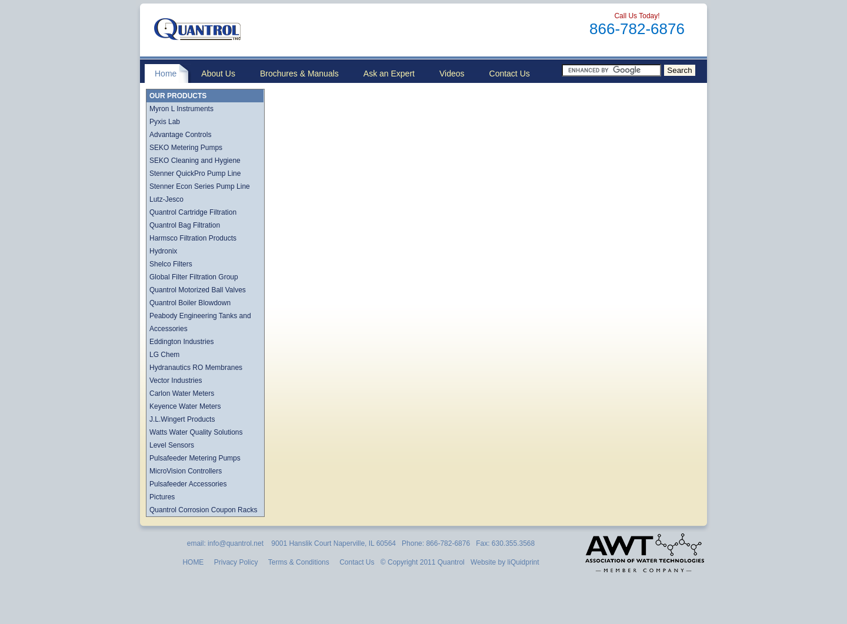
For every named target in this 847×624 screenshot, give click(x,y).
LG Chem (164, 355)
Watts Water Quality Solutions (196, 432)
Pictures (162, 497)
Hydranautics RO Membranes (195, 367)
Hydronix (163, 251)
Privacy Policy (236, 562)
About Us (218, 73)
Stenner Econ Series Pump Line (199, 186)
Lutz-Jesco (166, 199)
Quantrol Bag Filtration (184, 225)
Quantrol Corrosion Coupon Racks (203, 510)
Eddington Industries (181, 342)
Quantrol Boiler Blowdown (190, 303)
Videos (452, 73)
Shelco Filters (170, 264)
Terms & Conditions (298, 562)
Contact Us (509, 73)
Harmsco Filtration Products (192, 238)
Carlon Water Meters (181, 393)
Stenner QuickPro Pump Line (195, 173)
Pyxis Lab (164, 122)
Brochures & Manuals (299, 73)
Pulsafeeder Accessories (187, 484)
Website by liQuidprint (504, 562)
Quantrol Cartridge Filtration (192, 212)
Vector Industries (175, 380)
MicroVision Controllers (185, 471)
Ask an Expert (389, 73)
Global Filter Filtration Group (193, 277)
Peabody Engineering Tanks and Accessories (200, 322)
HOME (193, 562)
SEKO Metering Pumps (185, 148)
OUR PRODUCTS (177, 96)
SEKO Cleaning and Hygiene (195, 160)
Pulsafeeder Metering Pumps (195, 458)
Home (165, 73)
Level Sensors (171, 445)
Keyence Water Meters (185, 406)
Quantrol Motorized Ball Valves (197, 290)
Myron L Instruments (181, 109)
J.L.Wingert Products (182, 419)
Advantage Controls (180, 135)
